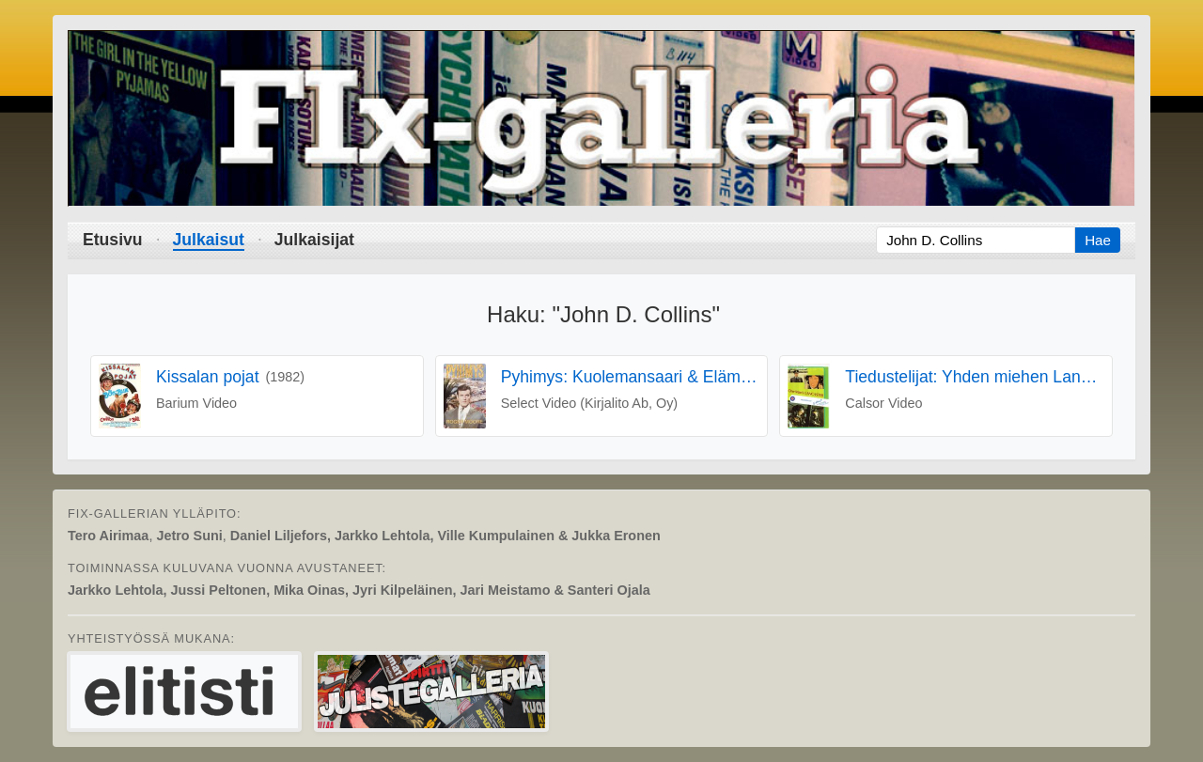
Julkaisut (208, 239)
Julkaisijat (314, 239)
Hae (1098, 240)
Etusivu (113, 239)
